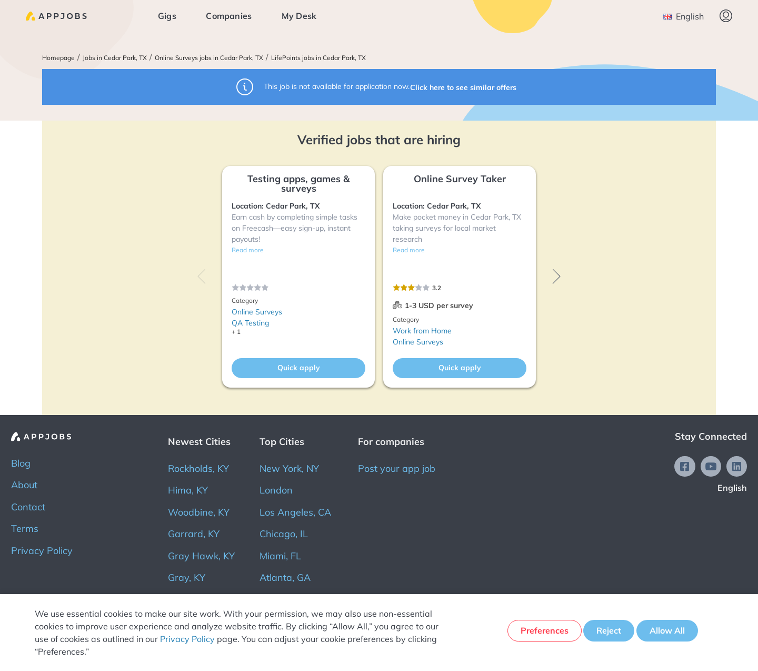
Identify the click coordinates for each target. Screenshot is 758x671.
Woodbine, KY (199, 512)
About (24, 485)
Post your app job (396, 468)
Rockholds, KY (198, 468)
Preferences (539, 632)
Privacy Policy (42, 551)
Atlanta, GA (285, 577)
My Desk (303, 16)
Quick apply (298, 367)
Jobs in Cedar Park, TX (115, 58)
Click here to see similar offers (464, 86)
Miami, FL (280, 556)
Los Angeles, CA (295, 512)
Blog (21, 463)
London (276, 490)
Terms (24, 528)
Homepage (58, 58)
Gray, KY (186, 577)
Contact (28, 507)
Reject (607, 632)
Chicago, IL (284, 534)
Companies (234, 16)
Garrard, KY (194, 534)
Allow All (668, 632)
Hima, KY (188, 490)
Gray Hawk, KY (201, 556)
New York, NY (289, 468)
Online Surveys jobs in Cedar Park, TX (209, 58)
